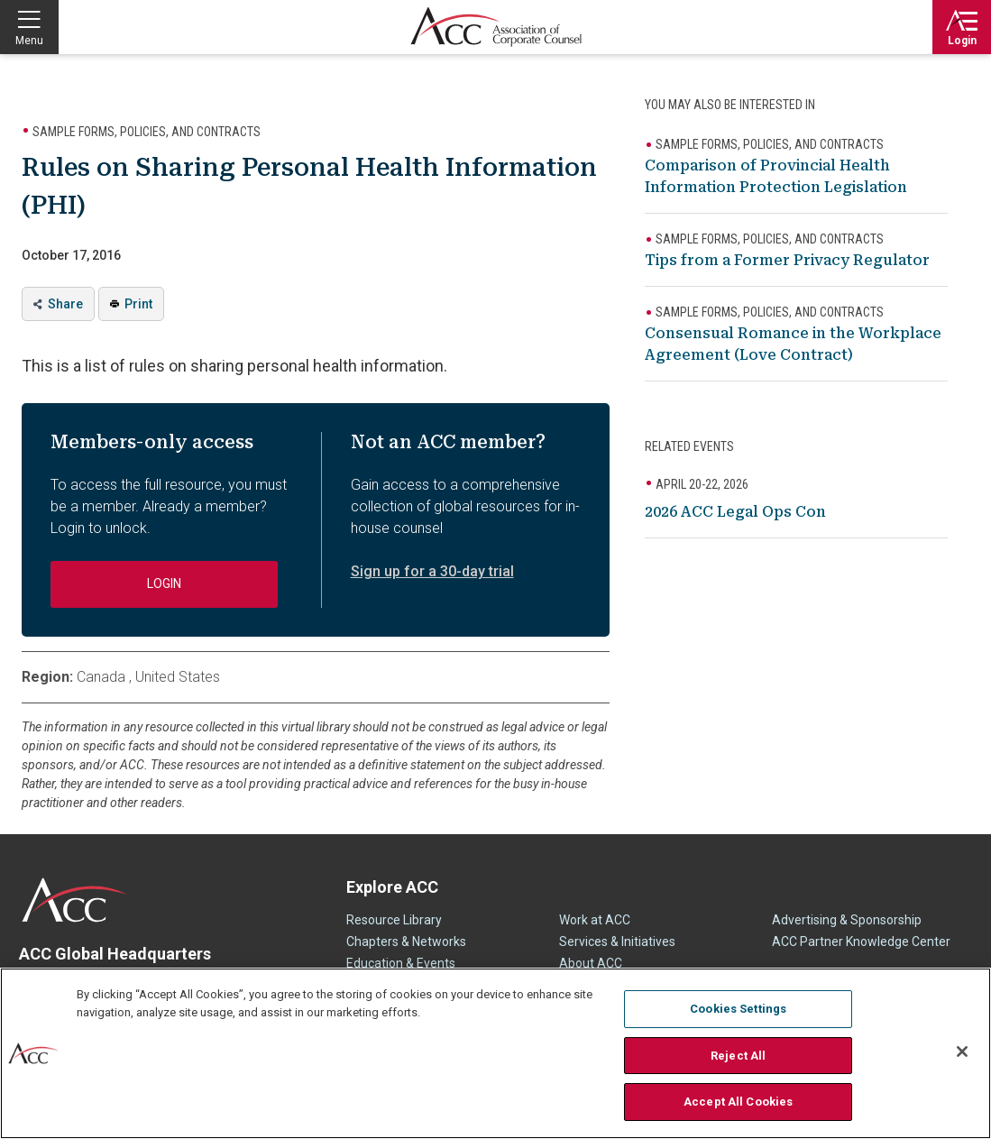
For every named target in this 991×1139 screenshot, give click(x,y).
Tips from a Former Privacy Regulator (787, 260)
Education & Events (400, 963)
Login (962, 40)
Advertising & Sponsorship (847, 920)
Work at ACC (594, 920)
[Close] (962, 1051)
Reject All (738, 1055)
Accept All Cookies (738, 1101)
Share (65, 304)
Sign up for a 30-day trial (432, 571)
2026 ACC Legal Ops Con (735, 511)
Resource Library (394, 920)
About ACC (590, 963)
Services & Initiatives (617, 941)
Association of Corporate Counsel (496, 27)
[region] (495, 1053)
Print (138, 304)
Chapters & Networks (406, 941)
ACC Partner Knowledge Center (861, 941)
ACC (75, 900)
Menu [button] (29, 40)
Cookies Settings (738, 1008)
